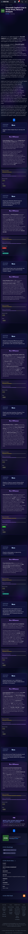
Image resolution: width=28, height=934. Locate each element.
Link (4, 880)
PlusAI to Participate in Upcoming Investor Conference (12, 553)
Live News (17, 919)
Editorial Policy (4, 909)
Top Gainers (17, 909)
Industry (5, 871)
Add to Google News (23, 914)
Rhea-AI (4, 914)
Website (5, 878)
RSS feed (24, 907)
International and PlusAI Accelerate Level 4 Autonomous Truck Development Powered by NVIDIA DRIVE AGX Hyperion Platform (14, 756)
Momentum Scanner (17, 913)
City (4, 886)
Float (4, 863)
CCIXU (7, 14)
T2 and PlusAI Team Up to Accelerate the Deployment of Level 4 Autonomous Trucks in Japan (13, 270)
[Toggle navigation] (25, 1)
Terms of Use (11, 907)
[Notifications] (18, 1)
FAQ (4, 912)
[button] (15, 1)
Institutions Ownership (9, 867)
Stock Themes (17, 917)
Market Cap (17, 910)
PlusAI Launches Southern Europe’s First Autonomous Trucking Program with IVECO (13, 414)
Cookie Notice (10, 909)
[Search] (22, 1)
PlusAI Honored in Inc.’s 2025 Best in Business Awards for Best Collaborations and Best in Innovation (13, 682)
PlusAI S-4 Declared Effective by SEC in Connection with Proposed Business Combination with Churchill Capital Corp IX (14, 343)
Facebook (24, 909)
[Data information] (15, 860)
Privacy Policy (10, 913)
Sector (5, 874)
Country (5, 882)
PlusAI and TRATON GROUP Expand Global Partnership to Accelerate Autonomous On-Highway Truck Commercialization (12, 203)
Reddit (23, 910)
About (4, 907)
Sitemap (4, 916)
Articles (17, 907)
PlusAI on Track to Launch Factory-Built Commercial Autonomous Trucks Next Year (13, 484)
